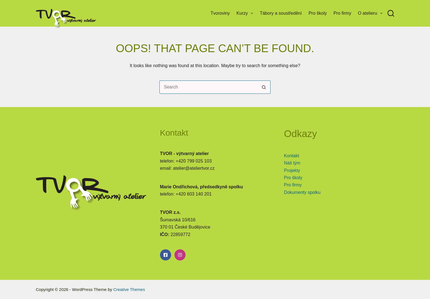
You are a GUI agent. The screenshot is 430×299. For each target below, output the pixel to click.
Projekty (292, 170)
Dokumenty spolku (302, 192)
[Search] (391, 13)
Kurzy (245, 13)
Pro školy (318, 13)
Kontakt (291, 155)
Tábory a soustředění (281, 13)
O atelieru (371, 13)
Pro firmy (342, 13)
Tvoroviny (220, 13)
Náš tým (292, 163)
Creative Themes (129, 289)
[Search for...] (208, 87)
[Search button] (264, 87)
